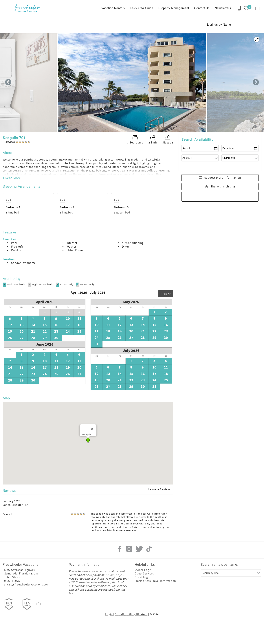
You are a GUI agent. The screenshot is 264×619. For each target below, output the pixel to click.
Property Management (173, 8)
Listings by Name (219, 24)
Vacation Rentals (113, 8)
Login (109, 614)
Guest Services (144, 573)
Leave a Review (159, 489)
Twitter (139, 548)
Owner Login (143, 570)
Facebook (119, 548)
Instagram (129, 548)
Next (255, 82)
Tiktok (149, 548)
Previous (8, 82)
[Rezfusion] (38, 604)
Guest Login (142, 577)
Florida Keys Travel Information (155, 581)
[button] (88, 441)
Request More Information (222, 178)
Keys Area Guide (141, 8)
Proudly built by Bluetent (131, 614)
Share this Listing (222, 187)
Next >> (165, 294)
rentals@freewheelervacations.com (26, 584)
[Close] (92, 428)
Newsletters (223, 8)
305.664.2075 (11, 581)
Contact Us (202, 8)
